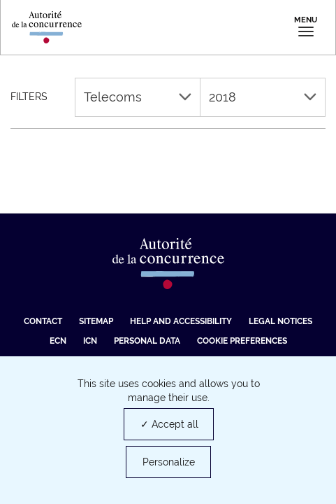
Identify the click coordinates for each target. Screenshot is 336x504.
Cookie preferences (242, 341)
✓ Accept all (169, 424)
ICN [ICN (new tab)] (90, 341)
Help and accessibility (181, 321)
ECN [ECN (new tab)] (58, 341)
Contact (43, 321)
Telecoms (137, 97)
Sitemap (96, 321)
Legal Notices (280, 321)
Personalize (169, 462)
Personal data (147, 341)
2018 (262, 97)
